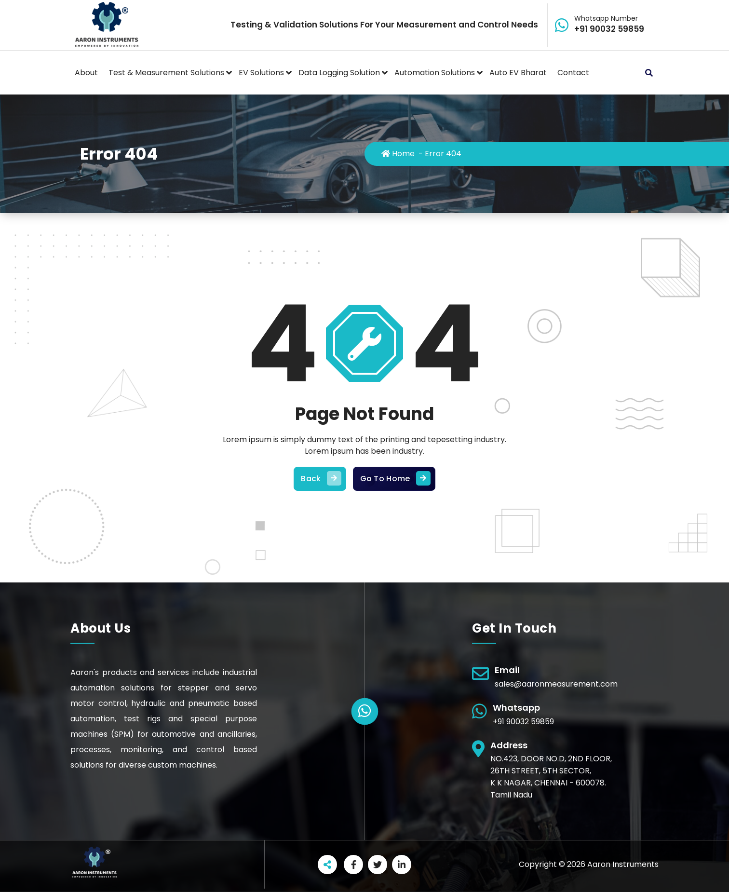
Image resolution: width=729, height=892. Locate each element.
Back (319, 478)
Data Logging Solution (339, 72)
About (86, 72)
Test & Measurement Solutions (166, 72)
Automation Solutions (434, 72)
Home (398, 153)
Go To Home (394, 478)
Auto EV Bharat (518, 72)
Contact (573, 72)
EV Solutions (261, 72)
